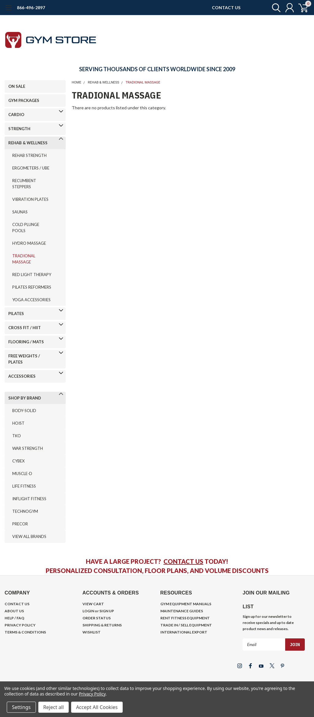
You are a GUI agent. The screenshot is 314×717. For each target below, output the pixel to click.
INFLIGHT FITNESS (29, 498)
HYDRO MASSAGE (29, 243)
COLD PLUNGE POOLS (25, 227)
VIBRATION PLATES (30, 199)
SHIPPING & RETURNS (102, 625)
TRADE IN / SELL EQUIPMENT (186, 625)
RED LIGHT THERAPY (31, 274)
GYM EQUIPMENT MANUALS (185, 604)
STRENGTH (19, 128)
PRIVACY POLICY (20, 625)
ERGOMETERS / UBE (30, 168)
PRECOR (20, 523)
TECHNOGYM (25, 511)
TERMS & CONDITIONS (25, 632)
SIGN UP (106, 611)
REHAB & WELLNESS (28, 142)
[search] (273, 7)
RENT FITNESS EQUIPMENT (185, 618)
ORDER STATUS (96, 618)
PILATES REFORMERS (31, 287)
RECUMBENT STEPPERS (24, 183)
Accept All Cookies (97, 707)
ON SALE (16, 86)
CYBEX (18, 460)
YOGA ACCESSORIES (31, 299)
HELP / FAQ (14, 618)
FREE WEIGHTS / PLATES (24, 358)
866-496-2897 (31, 7)
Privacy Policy (92, 694)
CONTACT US (226, 7)
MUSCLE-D (22, 473)
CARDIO (16, 114)
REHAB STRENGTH (29, 155)
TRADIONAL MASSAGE (23, 258)
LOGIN (88, 611)
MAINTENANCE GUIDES (181, 611)
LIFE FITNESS (24, 486)
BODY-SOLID (24, 410)
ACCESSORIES (22, 376)
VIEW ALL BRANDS (29, 536)
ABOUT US (14, 611)
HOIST (18, 423)
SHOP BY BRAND (24, 398)
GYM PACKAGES (23, 100)
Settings (21, 707)
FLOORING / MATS (26, 341)
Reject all (53, 707)
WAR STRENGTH (27, 448)
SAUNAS (20, 211)
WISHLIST (91, 632)
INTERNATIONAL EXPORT (183, 632)
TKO (16, 435)
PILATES (16, 313)
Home (76, 82)
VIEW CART (93, 604)
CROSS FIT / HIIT (24, 327)
